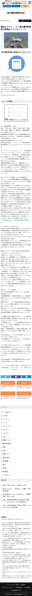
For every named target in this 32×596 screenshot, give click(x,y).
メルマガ (5, 433)
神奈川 (5, 468)
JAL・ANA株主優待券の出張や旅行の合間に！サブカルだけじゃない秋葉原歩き (16, 501)
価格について (25, 20)
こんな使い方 (7, 412)
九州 (4, 436)
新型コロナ (6, 454)
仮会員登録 (7, 6)
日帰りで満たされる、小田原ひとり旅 (14, 485)
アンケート (6, 419)
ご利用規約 (27, 587)
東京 (4, 464)
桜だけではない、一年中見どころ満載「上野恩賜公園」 (16, 490)
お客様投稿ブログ (16, 590)
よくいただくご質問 (13, 584)
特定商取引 (19, 587)
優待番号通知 (7, 443)
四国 (4, 447)
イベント (5, 422)
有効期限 (5, 461)
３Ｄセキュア (7, 475)
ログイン (16, 6)
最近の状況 (6, 457)
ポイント (5, 429)
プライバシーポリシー (8, 587)
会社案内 (22, 584)
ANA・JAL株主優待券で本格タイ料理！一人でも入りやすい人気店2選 (17, 506)
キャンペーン (7, 426)
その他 (5, 415)
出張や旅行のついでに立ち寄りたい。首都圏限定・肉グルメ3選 (16, 495)
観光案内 (5, 471)
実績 (4, 450)
